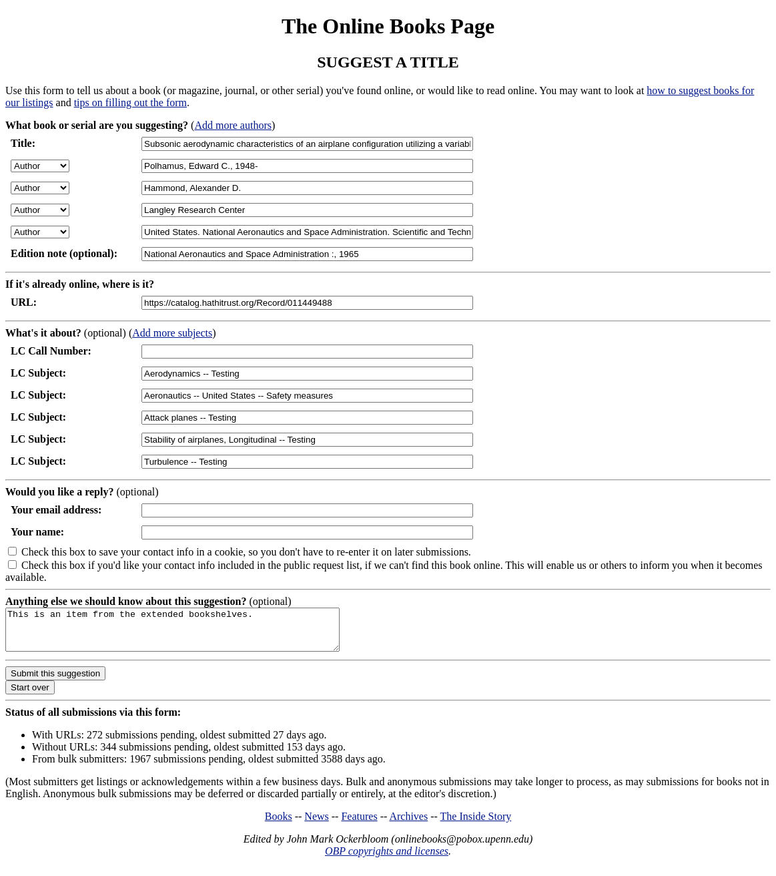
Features (359, 824)
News (316, 824)
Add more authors (233, 125)
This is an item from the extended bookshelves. (192, 634)
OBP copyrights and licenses (386, 859)
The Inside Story (476, 824)
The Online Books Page (388, 26)
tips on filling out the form (130, 102)
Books (278, 824)
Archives (408, 824)
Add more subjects (172, 333)
